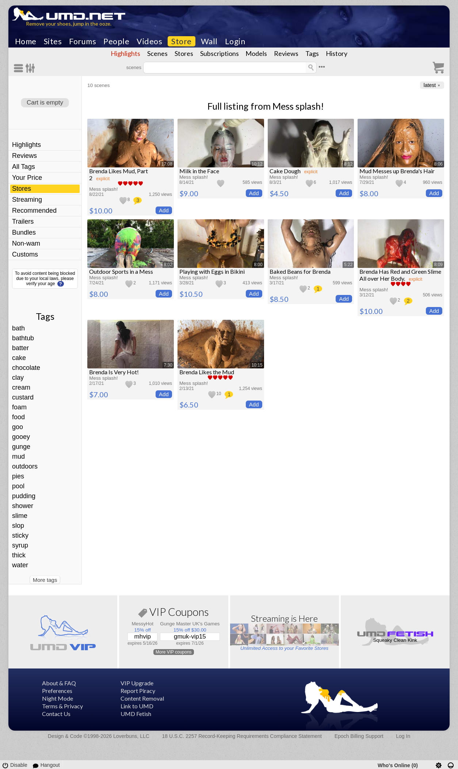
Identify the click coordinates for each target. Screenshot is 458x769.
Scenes (157, 53)
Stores (184, 53)
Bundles (24, 232)
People (116, 41)
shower (22, 505)
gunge (21, 446)
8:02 (168, 264)
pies (18, 476)
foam (19, 407)
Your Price (27, 177)
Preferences (57, 690)
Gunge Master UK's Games (190, 623)
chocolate (26, 367)
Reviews (286, 53)
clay (18, 377)
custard (23, 397)
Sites (53, 41)
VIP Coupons (173, 613)
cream (21, 387)
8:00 (258, 264)
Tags (312, 53)
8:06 (438, 164)
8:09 (438, 264)
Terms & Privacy (62, 705)
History (336, 53)
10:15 (257, 365)
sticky (20, 535)
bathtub (23, 338)
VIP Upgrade (137, 682)
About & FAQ (59, 682)
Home (26, 41)
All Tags (23, 166)
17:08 (166, 164)
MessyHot (142, 623)
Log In (403, 736)
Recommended (34, 210)
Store (181, 41)
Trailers (23, 221)
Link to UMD (137, 705)
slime (19, 515)
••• (321, 66)
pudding (23, 496)
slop (18, 525)
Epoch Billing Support (359, 736)
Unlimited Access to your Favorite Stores (284, 648)
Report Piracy (138, 690)
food (18, 417)
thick (19, 555)
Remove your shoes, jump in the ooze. (68, 23)
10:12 (257, 164)
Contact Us (56, 713)
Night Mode (57, 698)
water (20, 565)
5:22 (348, 264)
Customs (25, 254)
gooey (21, 436)
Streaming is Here (284, 618)
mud (18, 456)
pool (18, 486)
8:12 (348, 164)
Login (235, 41)
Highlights (125, 53)
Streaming (27, 199)
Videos (149, 41)
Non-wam (26, 243)
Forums (82, 41)
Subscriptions (219, 53)
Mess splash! (298, 106)
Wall (209, 41)
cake (19, 357)
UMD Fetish (136, 713)
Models (256, 53)
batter (20, 348)
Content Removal (142, 698)
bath (18, 328)
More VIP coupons (174, 652)
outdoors (25, 466)
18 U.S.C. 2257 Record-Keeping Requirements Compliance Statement (242, 736)
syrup (20, 545)
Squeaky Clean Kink (395, 640)
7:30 (168, 365)
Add (164, 210)
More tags (45, 580)
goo (17, 427)
